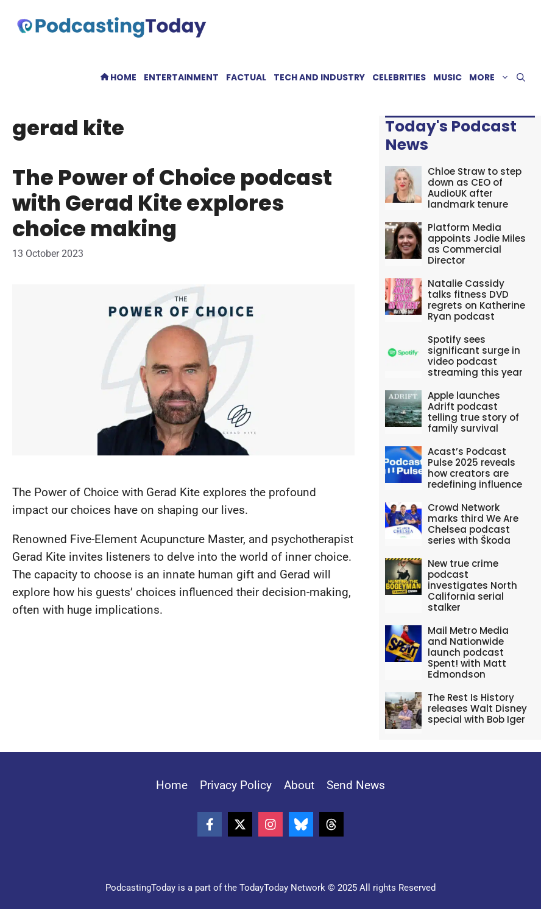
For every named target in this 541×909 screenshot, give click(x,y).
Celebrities (399, 77)
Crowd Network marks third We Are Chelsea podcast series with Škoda (473, 524)
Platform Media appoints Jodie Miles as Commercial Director (477, 244)
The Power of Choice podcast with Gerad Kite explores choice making (172, 203)
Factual (246, 77)
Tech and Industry (319, 77)
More (491, 78)
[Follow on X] (240, 824)
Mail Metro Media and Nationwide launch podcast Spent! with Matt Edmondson (468, 652)
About (299, 785)
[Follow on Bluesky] (301, 824)
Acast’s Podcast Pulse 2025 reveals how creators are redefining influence (475, 468)
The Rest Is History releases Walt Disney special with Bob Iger (477, 708)
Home (119, 77)
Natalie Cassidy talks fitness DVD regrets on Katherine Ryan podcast (476, 300)
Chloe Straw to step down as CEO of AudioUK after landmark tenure (475, 188)
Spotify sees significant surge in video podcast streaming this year (475, 356)
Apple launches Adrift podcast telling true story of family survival (473, 412)
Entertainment (181, 77)
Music (447, 77)
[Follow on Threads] (331, 824)
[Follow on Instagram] (270, 824)
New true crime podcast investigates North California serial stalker (472, 585)
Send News (356, 785)
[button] (521, 78)
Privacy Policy (236, 785)
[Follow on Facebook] (209, 824)
